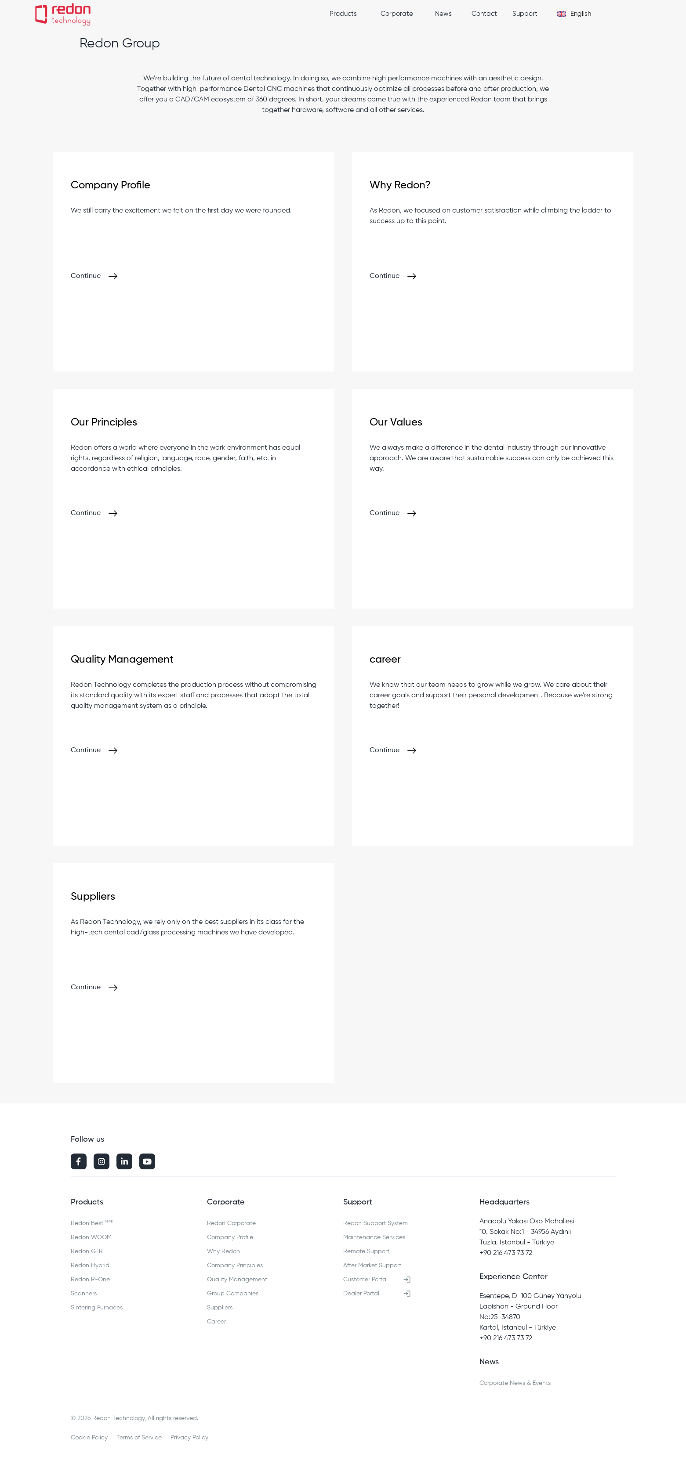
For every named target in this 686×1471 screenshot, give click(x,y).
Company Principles (235, 1265)
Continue (86, 276)
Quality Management (237, 1279)
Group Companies (232, 1294)
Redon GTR (87, 1251)
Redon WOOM (91, 1237)
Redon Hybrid (90, 1265)
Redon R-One (90, 1279)
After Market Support (372, 1265)
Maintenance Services (374, 1237)
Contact (484, 14)
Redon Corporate (231, 1223)
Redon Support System (375, 1223)
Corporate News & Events (515, 1383)
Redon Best (92, 1222)
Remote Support (366, 1251)
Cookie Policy (89, 1438)
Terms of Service (139, 1438)
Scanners (84, 1294)
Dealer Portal (361, 1294)
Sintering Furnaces (97, 1308)
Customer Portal (365, 1279)
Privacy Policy (189, 1438)
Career (216, 1322)
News (443, 14)
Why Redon (223, 1251)
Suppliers (219, 1308)
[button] (349, 14)
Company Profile (230, 1237)
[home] (63, 15)
